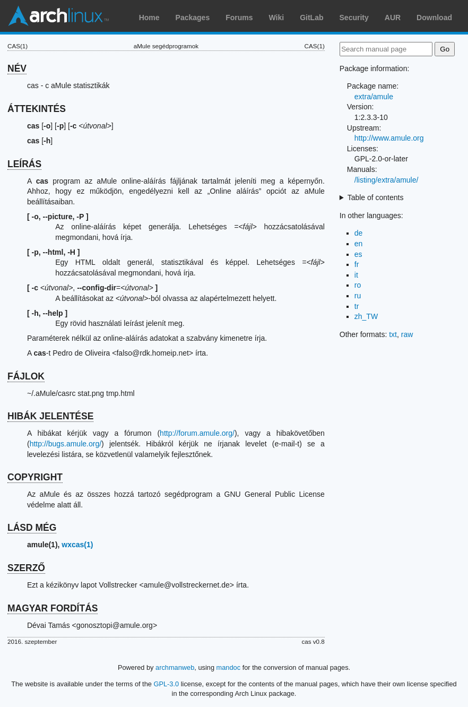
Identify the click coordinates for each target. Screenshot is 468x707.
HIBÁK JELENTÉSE (50, 416)
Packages (193, 17)
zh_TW (366, 316)
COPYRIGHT (35, 477)
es (358, 254)
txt (393, 334)
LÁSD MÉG (31, 527)
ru (357, 295)
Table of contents (376, 197)
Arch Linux (58, 16)
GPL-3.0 (166, 684)
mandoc (228, 667)
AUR (393, 17)
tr (356, 306)
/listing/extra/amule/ (386, 180)
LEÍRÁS (24, 164)
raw (407, 334)
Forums (239, 17)
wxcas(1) (77, 544)
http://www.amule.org (389, 138)
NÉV (17, 68)
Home (149, 17)
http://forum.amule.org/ (197, 433)
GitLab (311, 17)
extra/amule (373, 96)
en (358, 243)
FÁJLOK (26, 376)
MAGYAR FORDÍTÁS (52, 608)
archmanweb (174, 667)
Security (354, 17)
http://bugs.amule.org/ (65, 443)
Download (434, 17)
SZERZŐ (26, 568)
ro (357, 285)
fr (356, 264)
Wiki (276, 17)
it (356, 275)
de (358, 233)
